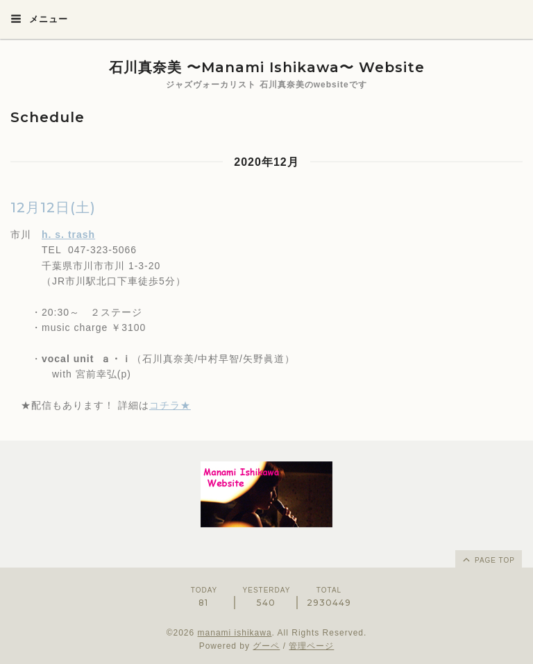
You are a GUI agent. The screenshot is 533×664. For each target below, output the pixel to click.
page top (488, 559)
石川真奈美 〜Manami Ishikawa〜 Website (267, 67)
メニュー (39, 18)
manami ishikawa (235, 633)
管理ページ (311, 646)
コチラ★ (170, 405)
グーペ (266, 646)
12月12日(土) (53, 207)
